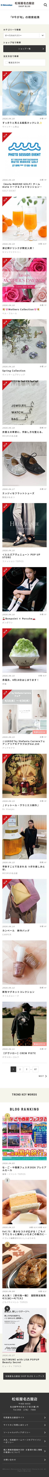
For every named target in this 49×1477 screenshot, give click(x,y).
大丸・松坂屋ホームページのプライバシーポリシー (22, 1441)
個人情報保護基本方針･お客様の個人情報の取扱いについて (23, 1450)
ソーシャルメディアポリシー (17, 1432)
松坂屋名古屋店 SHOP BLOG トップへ (24, 1376)
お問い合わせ (10, 1459)
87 (35, 1069)
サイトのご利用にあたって (16, 1425)
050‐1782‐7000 (26, 1409)
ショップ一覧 (31, 48)
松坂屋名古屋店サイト (14, 1417)
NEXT (43, 1076)
